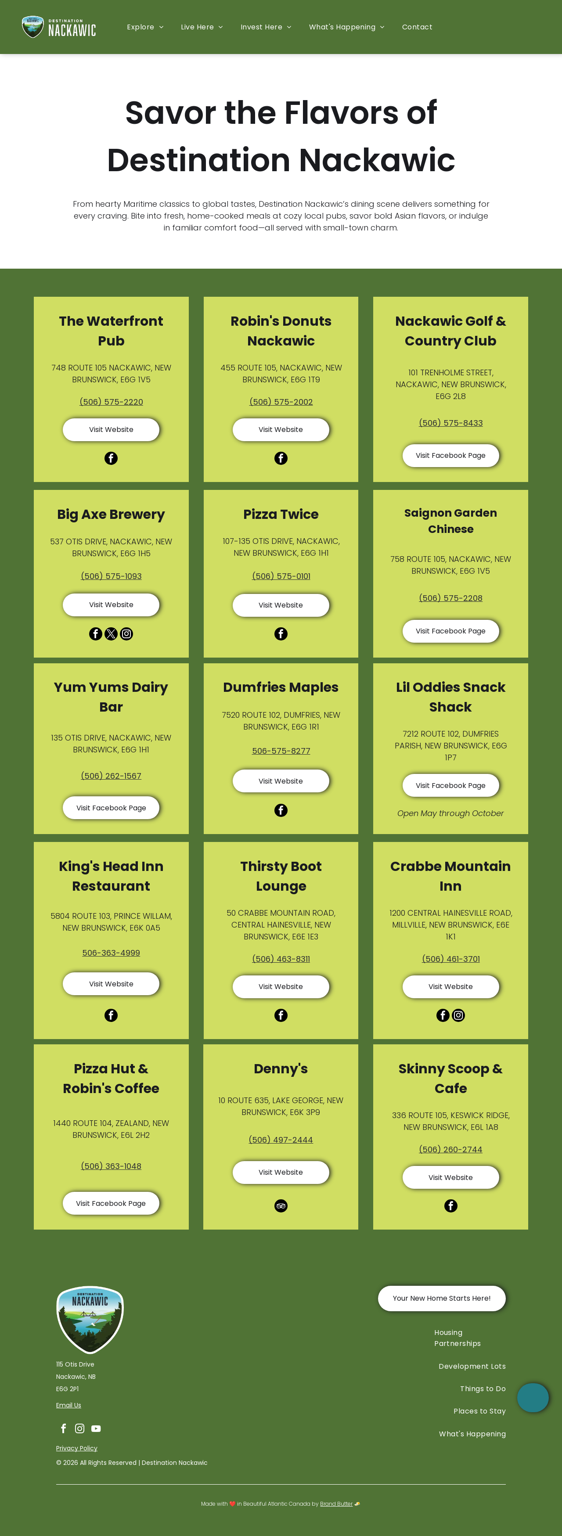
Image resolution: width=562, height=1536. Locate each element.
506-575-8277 (281, 750)
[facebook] (111, 459)
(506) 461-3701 (451, 958)
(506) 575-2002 (281, 401)
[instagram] (126, 635)
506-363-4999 (111, 952)
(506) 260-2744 (451, 1149)
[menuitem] (145, 27)
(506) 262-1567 (111, 775)
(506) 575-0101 (281, 576)
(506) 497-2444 (281, 1139)
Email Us (68, 1405)
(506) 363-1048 (111, 1166)
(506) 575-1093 (111, 576)
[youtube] (96, 1430)
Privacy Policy (76, 1448)
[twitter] (111, 635)
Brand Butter (336, 1503)
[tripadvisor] (281, 1207)
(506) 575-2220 (111, 401)
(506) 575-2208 (451, 598)
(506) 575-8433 (451, 422)
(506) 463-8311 (281, 958)
